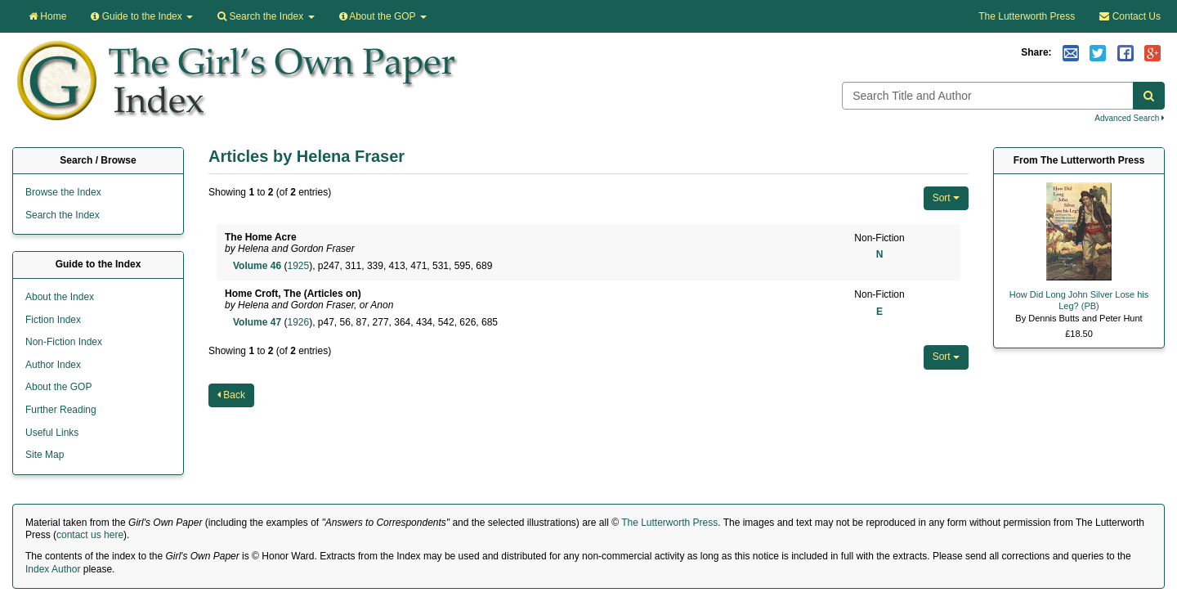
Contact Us (1130, 16)
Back (231, 395)
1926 (298, 322)
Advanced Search (1129, 118)
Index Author (52, 569)
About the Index (59, 297)
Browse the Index (63, 192)
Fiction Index (53, 319)
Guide (142, 16)
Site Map (44, 454)
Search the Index (62, 215)
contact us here (89, 535)
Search (265, 16)
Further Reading (60, 409)
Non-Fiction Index (63, 342)
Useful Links (51, 432)
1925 (298, 266)
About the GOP (383, 16)
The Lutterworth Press (1026, 16)
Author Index (53, 364)
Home (47, 16)
